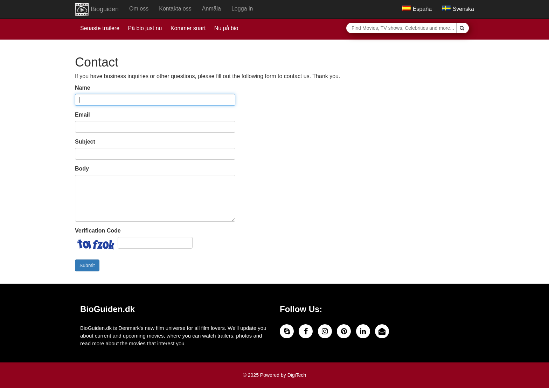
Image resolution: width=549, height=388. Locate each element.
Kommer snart (188, 28)
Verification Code (98, 231)
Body (82, 169)
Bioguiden (97, 9)
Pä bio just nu (145, 28)
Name (82, 88)
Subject (85, 142)
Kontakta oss (175, 9)
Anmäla (211, 9)
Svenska (458, 9)
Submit (87, 265)
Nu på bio (226, 28)
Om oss (138, 9)
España (417, 9)
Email (82, 115)
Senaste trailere (99, 28)
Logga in (242, 9)
